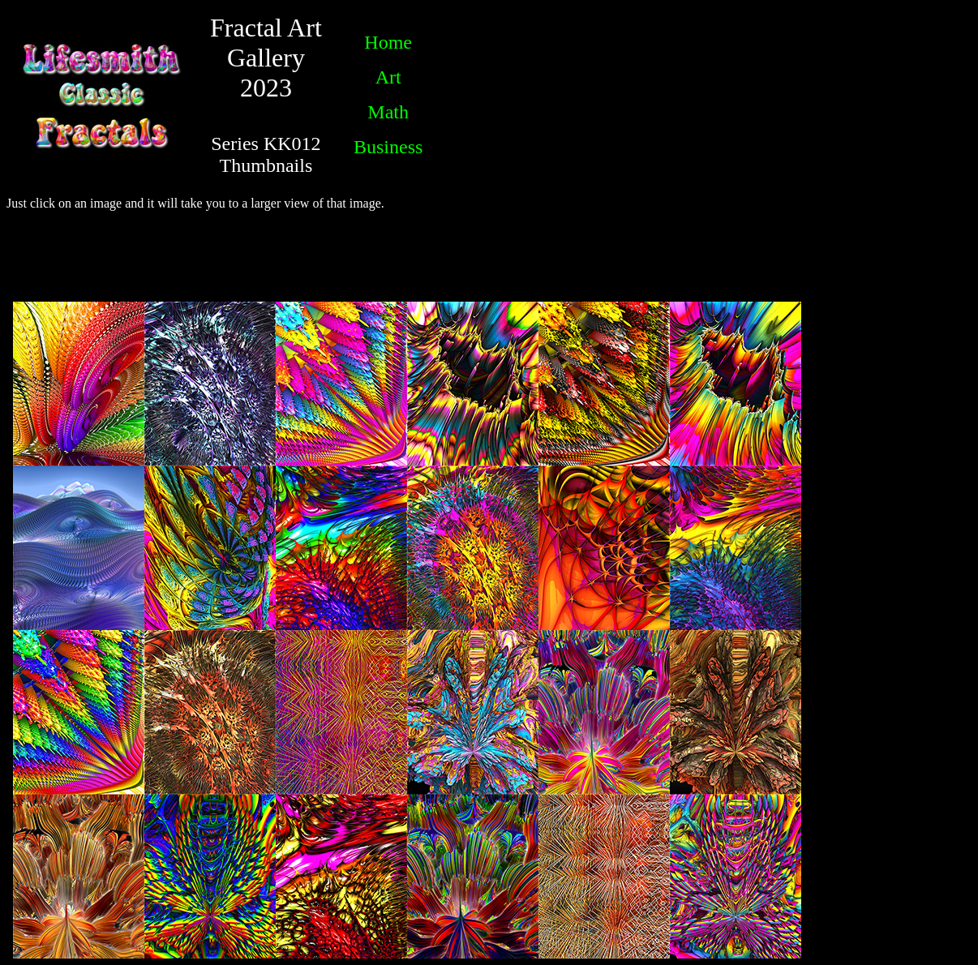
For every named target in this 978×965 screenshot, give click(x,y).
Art (388, 77)
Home (388, 42)
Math (388, 111)
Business (388, 146)
